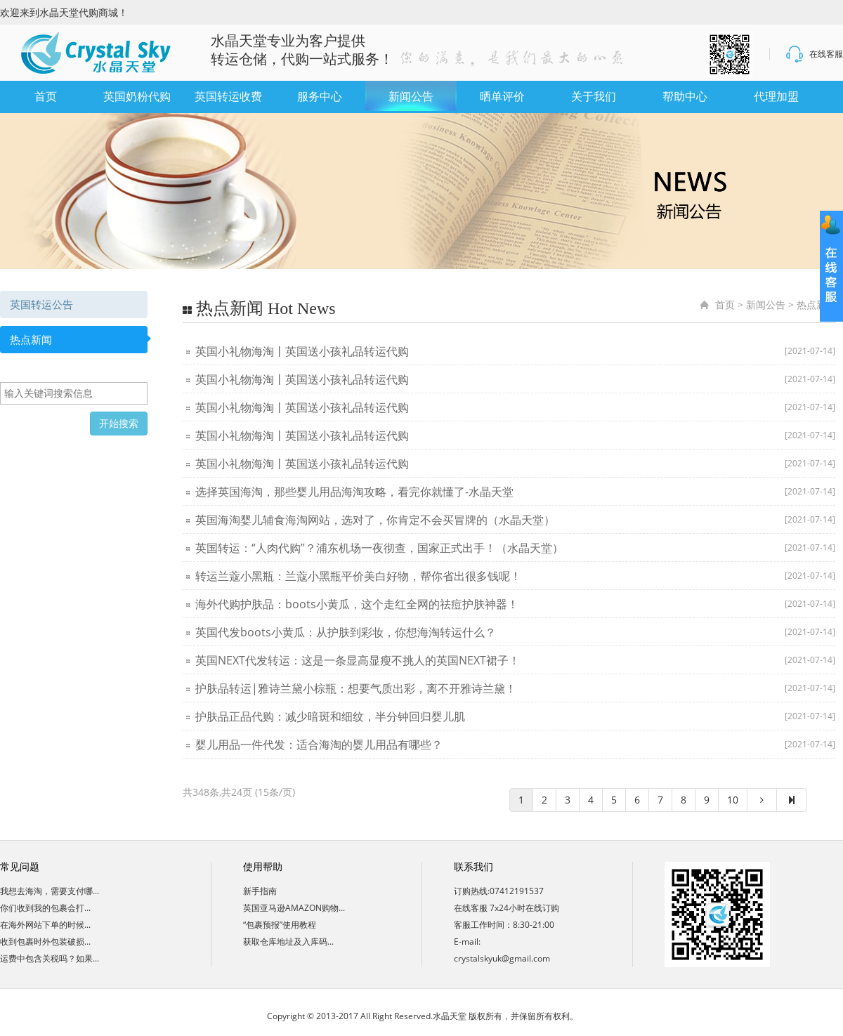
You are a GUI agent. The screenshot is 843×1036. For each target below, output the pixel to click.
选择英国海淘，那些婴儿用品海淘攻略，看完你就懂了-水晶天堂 (354, 491)
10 (732, 799)
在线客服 (813, 54)
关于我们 (593, 97)
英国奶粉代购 (137, 97)
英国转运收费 (228, 97)
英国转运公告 (41, 304)
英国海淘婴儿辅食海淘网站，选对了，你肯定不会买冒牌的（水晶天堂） (375, 519)
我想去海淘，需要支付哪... (49, 891)
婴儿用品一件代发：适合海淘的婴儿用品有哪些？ (319, 744)
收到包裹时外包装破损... (45, 942)
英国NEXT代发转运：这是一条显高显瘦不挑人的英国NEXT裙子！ (357, 660)
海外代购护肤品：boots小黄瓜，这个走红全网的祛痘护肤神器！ (356, 604)
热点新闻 (31, 339)
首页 (45, 97)
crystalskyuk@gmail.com (502, 958)
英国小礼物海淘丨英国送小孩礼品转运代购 (302, 351)
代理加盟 (776, 97)
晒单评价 (502, 97)
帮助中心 (684, 97)
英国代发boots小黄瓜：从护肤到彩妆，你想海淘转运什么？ (345, 632)
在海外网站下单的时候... (45, 925)
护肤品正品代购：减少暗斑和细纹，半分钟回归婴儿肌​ (330, 716)
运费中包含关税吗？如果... (49, 958)
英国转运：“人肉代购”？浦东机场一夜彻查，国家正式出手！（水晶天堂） (379, 548)
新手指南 (260, 891)
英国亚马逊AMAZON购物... (294, 908)
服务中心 (319, 97)
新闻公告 (410, 97)
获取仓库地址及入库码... (288, 942)
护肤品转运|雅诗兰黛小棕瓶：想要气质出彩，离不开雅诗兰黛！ (355, 688)
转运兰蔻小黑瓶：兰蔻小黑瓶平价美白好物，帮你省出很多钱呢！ (358, 576)
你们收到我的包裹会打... (45, 908)
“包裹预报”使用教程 (279, 925)
